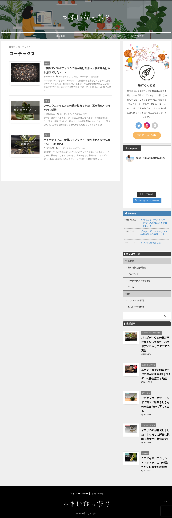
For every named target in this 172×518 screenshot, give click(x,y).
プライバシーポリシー (78, 493)
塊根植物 (95, 77)
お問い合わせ (137, 35)
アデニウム (77, 114)
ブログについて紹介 (111, 35)
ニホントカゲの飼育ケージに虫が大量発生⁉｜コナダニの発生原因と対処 (156, 374)
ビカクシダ (133, 274)
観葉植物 (60, 35)
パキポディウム (65, 77)
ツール (131, 287)
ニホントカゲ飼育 (136, 300)
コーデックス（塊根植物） (140, 280)
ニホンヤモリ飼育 (136, 307)
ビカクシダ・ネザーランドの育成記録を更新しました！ (153, 234)
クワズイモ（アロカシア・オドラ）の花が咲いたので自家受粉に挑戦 (155, 462)
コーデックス (84, 77)
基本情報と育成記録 (137, 267)
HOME (35, 35)
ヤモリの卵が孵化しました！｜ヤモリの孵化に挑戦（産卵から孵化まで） (155, 434)
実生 (75, 77)
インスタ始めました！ (151, 242)
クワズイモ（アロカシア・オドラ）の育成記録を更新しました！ (153, 223)
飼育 (86, 35)
